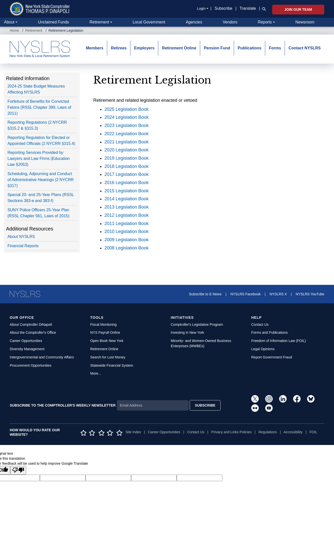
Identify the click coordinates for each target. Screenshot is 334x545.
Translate (248, 8)
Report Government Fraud (271, 357)
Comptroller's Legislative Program (197, 325)
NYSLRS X (278, 294)
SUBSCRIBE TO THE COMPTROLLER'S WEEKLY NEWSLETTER (63, 405)
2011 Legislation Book (126, 223)
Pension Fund (217, 48)
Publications (249, 48)
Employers (144, 48)
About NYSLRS (21, 236)
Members (94, 48)
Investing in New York (187, 332)
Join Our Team (298, 9)
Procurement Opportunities (30, 365)
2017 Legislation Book (126, 174)
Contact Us (259, 325)
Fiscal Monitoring (103, 325)
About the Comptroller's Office (33, 332)
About (9, 22)
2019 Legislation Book (126, 158)
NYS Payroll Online (105, 332)
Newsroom (304, 22)
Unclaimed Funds (53, 22)
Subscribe (223, 8)
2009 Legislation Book (126, 239)
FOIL (313, 432)
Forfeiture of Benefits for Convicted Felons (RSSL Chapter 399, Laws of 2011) (39, 107)
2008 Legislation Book (126, 247)
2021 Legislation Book (126, 141)
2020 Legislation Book (126, 149)
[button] (263, 9)
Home (14, 30)
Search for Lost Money (107, 357)
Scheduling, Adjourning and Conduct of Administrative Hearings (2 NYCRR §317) (40, 180)
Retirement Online (179, 48)
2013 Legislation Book (126, 207)
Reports (265, 22)
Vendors (230, 22)
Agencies (194, 22)
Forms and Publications (269, 332)
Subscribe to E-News (205, 294)
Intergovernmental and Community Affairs (42, 357)
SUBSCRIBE (205, 405)
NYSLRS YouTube (310, 294)
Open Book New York (106, 341)
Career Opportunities (26, 341)
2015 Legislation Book (126, 190)
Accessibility (293, 432)
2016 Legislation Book (126, 182)
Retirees (119, 48)
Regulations (267, 432)
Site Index (133, 432)
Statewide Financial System (111, 365)
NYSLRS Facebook (245, 294)
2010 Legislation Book (126, 231)
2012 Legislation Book (126, 215)
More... (95, 373)
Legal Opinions (262, 349)
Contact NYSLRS (305, 48)
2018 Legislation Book (126, 166)
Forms (275, 48)
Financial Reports (23, 246)
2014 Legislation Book (126, 198)
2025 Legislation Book (126, 109)
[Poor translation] (18, 470)
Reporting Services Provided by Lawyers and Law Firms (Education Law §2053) (38, 158)
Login (201, 8)
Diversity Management (27, 349)
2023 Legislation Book (126, 125)
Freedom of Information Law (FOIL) (278, 341)
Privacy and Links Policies (231, 432)
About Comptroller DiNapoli (31, 325)
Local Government (149, 22)
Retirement (99, 22)
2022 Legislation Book (126, 133)
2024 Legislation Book (126, 117)
